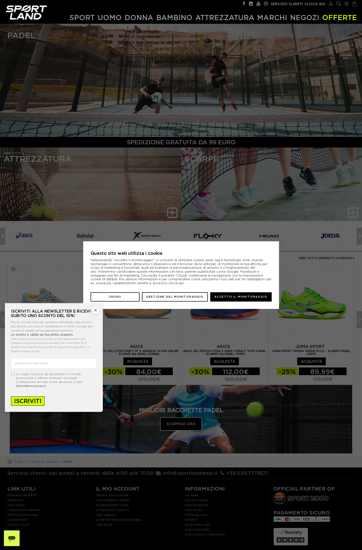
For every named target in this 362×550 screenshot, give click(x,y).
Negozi (304, 17)
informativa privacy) (31, 385)
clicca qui (176, 283)
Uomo (110, 17)
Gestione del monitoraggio (175, 296)
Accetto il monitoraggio (240, 296)
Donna (139, 17)
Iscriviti (27, 401)
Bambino (174, 17)
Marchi (272, 17)
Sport (82, 17)
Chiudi (115, 296)
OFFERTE (339, 17)
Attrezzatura (224, 17)
